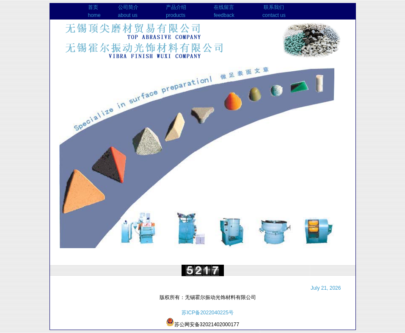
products (175, 15)
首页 (93, 7)
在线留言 (224, 7)
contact (270, 15)
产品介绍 (176, 7)
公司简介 (128, 7)
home (94, 15)
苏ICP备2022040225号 (208, 313)
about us (128, 15)
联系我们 (274, 7)
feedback (224, 15)
